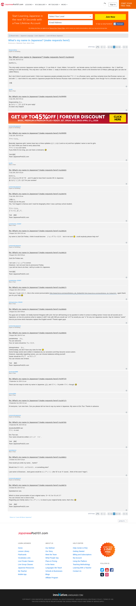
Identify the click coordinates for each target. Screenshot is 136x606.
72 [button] (124, 47)
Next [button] (126, 47)
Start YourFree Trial (128, 4)
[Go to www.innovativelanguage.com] (68, 594)
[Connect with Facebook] (118, 24)
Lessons (28, 4)
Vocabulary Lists (24, 558)
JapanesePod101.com (83, 599)
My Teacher (53, 4)
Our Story (49, 551)
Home (20, 548)
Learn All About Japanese (54, 35)
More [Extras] (63, 4)
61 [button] (108, 47)
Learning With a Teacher (82, 568)
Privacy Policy (61, 28)
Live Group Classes (25, 564)
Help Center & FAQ (80, 548)
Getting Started (78, 551)
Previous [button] (102, 47)
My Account (77, 558)
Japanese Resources (26, 568)
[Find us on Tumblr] (102, 574)
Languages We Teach (53, 568)
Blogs (47, 574)
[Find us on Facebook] (112, 570)
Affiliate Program (51, 578)
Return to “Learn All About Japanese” (21, 517)
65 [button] (119, 47)
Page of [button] (98, 47)
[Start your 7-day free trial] (107, 549)
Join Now (110, 17)
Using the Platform (80, 561)
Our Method (49, 548)
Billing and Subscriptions (82, 555)
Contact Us (77, 571)
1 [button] (104, 47)
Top (126, 86)
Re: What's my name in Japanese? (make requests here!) (37, 57)
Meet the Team (51, 555)
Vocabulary (40, 4)
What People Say (52, 558)
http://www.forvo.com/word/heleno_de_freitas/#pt (67, 293)
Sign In (113, 4)
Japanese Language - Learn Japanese (32, 35)
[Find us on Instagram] (107, 574)
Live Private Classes (26, 561)
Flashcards (22, 555)
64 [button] (116, 47)
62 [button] (111, 47)
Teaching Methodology (81, 564)
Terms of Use (53, 28)
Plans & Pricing (51, 561)
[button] (104, 4)
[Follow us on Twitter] (102, 570)
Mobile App (22, 574)
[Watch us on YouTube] (107, 570)
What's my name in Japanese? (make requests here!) (39, 40)
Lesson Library (23, 551)
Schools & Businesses (53, 571)
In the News (49, 564)
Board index (15, 35)
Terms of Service (93, 601)
